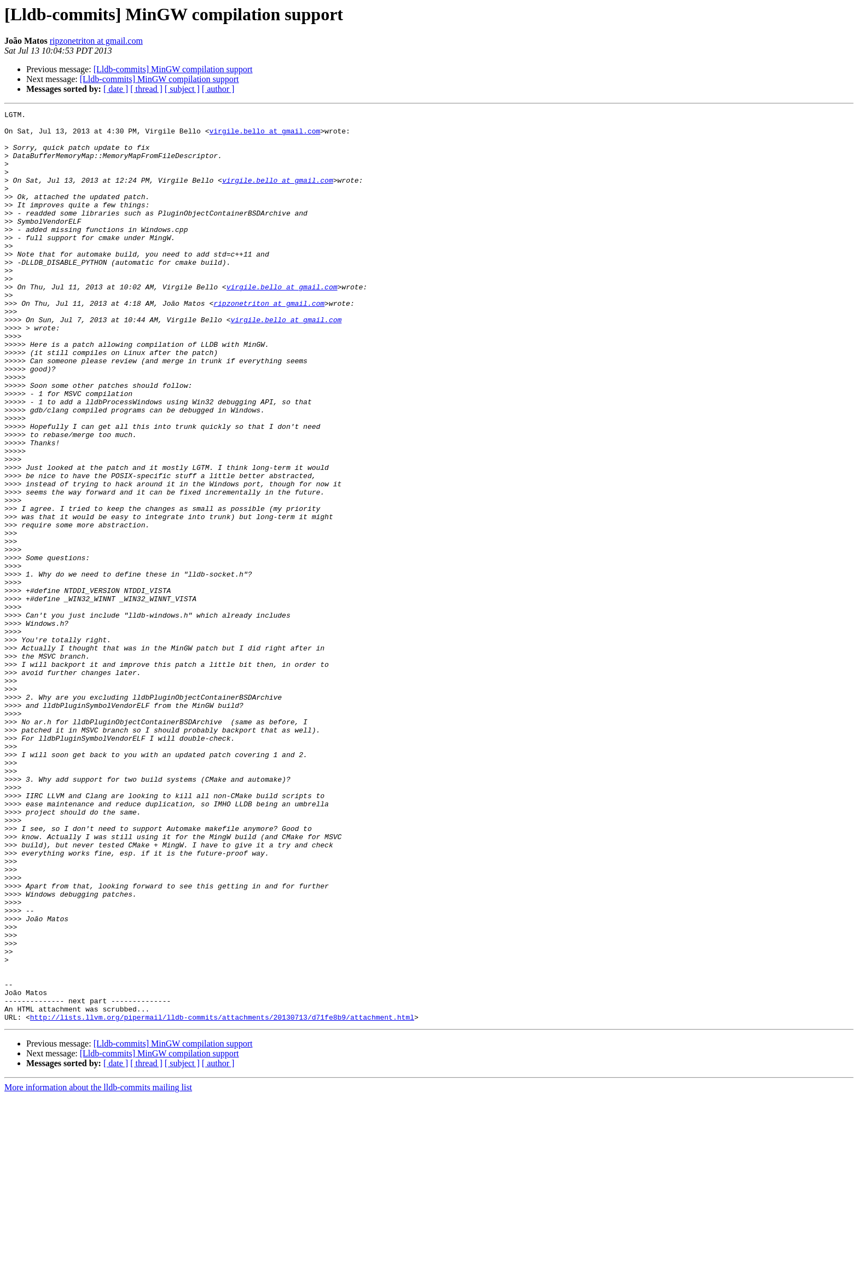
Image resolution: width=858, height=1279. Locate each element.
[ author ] (218, 89)
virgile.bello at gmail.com (264, 136)
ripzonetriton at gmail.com (96, 40)
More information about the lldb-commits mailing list (98, 1269)
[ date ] (115, 89)
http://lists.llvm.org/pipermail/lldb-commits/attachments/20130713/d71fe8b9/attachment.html (222, 1199)
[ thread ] (146, 89)
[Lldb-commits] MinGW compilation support (173, 69)
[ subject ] (182, 89)
